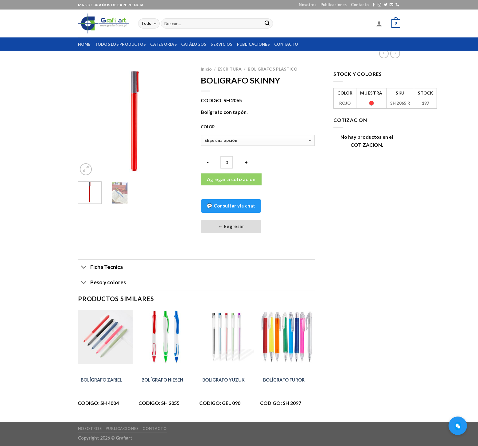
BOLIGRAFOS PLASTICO (272, 69)
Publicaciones (334, 4)
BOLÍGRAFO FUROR (284, 379)
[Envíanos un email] (391, 5)
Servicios (221, 44)
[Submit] (267, 23)
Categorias (163, 44)
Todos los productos (120, 44)
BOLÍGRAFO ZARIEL (101, 379)
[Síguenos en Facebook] (373, 5)
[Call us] (397, 5)
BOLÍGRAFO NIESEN (162, 379)
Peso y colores (102, 283)
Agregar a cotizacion (231, 179)
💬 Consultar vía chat (231, 205)
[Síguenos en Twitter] (385, 5)
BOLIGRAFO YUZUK (223, 379)
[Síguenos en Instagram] (379, 5)
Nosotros (307, 4)
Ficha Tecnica (100, 267)
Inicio (206, 69)
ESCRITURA (230, 69)
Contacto (360, 4)
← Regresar (231, 226)
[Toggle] (84, 267)
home (84, 44)
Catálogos (193, 44)
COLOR (208, 127)
